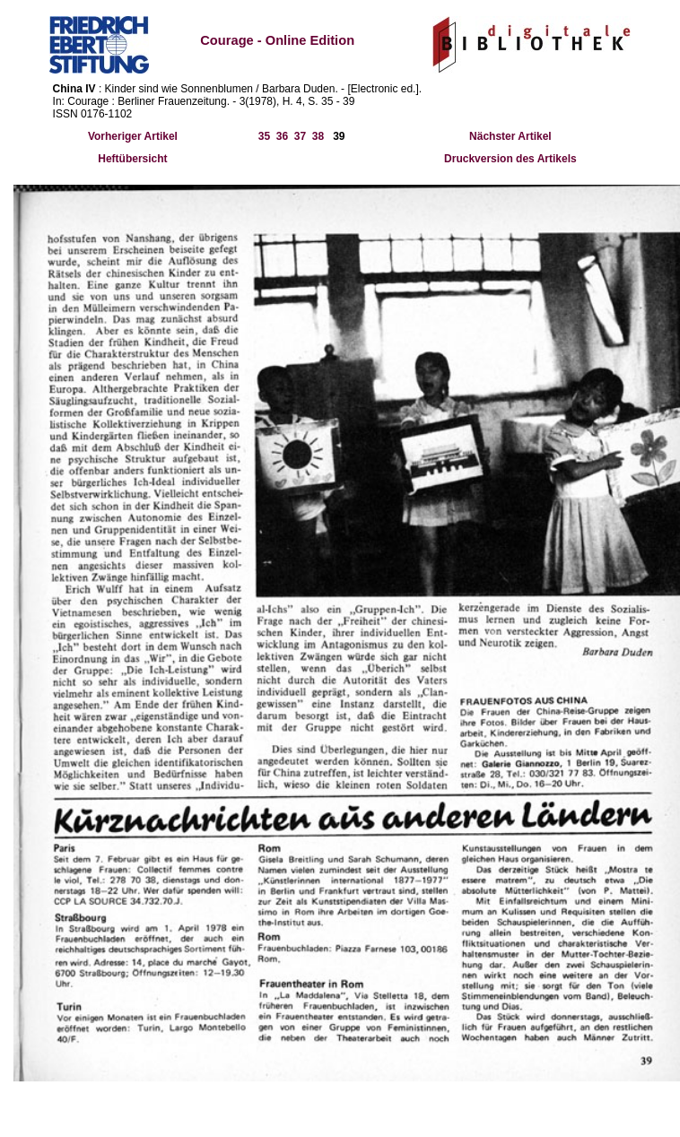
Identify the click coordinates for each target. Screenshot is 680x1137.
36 (282, 136)
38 (318, 136)
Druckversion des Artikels (510, 158)
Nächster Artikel (510, 136)
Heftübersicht (132, 158)
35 (264, 136)
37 (300, 136)
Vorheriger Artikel (133, 136)
